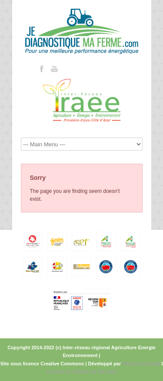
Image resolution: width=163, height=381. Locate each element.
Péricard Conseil (141, 363)
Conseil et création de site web (81, 371)
